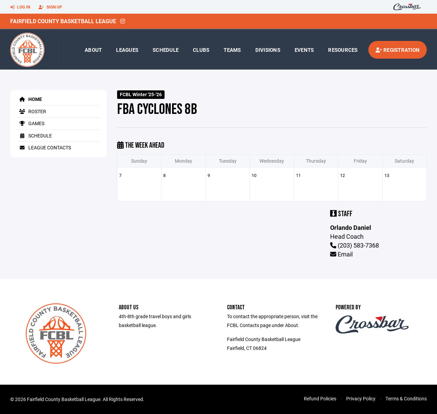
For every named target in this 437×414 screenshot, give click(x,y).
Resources (342, 49)
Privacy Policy (361, 398)
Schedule (166, 49)
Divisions (267, 49)
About (93, 49)
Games (30, 123)
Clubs (201, 49)
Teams (232, 49)
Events (304, 49)
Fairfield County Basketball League (63, 21)
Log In (20, 7)
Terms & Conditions (406, 398)
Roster (31, 111)
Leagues (127, 49)
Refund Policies (320, 398)
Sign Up (50, 7)
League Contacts (44, 147)
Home (29, 99)
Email (341, 254)
